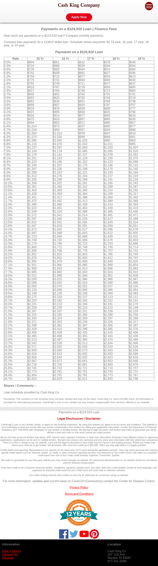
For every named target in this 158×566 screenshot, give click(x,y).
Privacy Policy (79, 487)
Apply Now (79, 17)
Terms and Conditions (79, 493)
